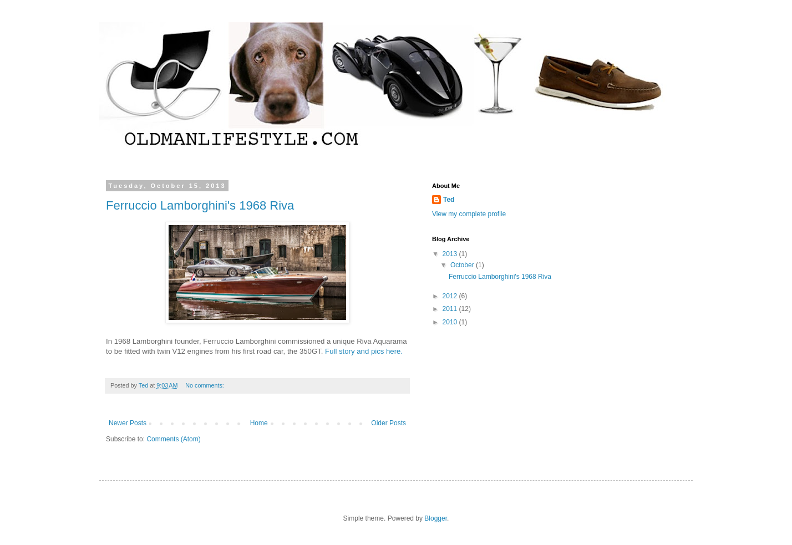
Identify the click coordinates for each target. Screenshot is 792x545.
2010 (451, 322)
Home (259, 423)
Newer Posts (127, 423)
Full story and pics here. (364, 351)
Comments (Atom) (173, 439)
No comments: (205, 385)
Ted (448, 199)
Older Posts (388, 423)
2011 (451, 309)
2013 (451, 254)
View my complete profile (469, 214)
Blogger (435, 518)
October (463, 265)
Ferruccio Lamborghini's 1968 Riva (200, 205)
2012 (451, 296)
